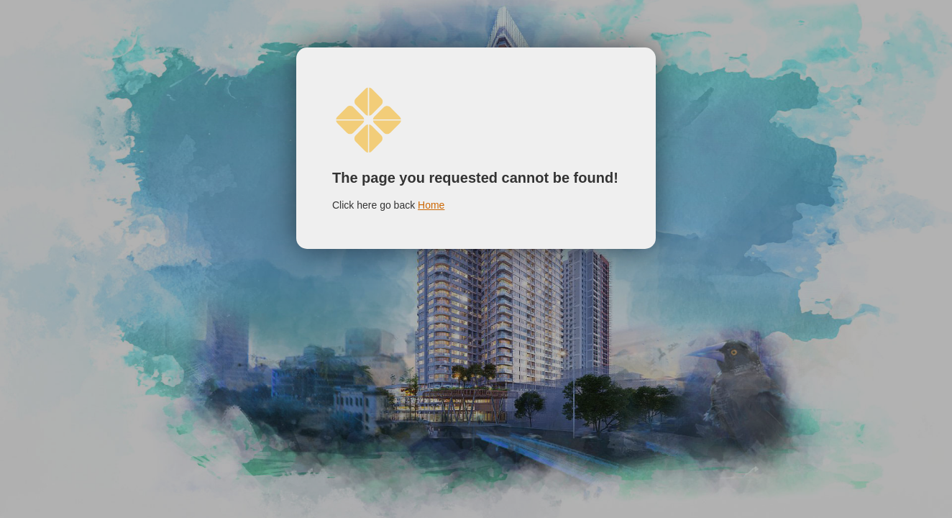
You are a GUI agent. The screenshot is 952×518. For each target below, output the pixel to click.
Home (431, 205)
